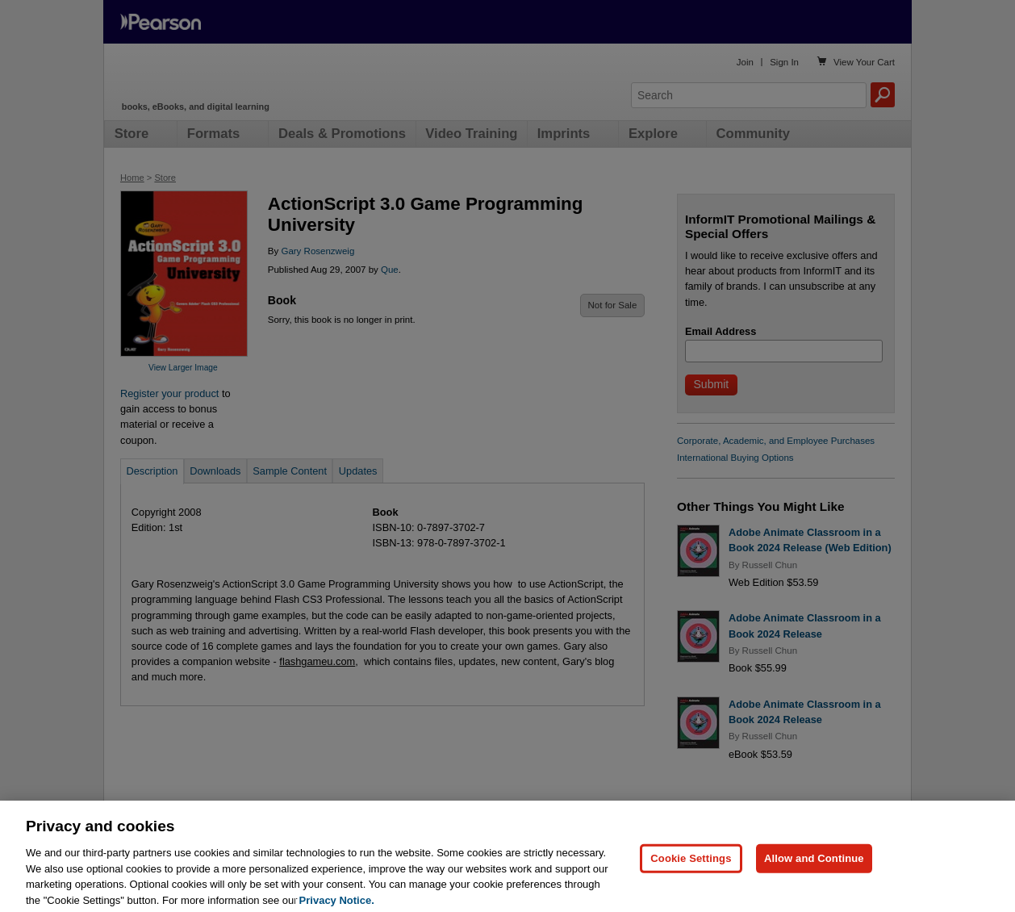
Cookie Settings (690, 874)
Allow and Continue (814, 874)
